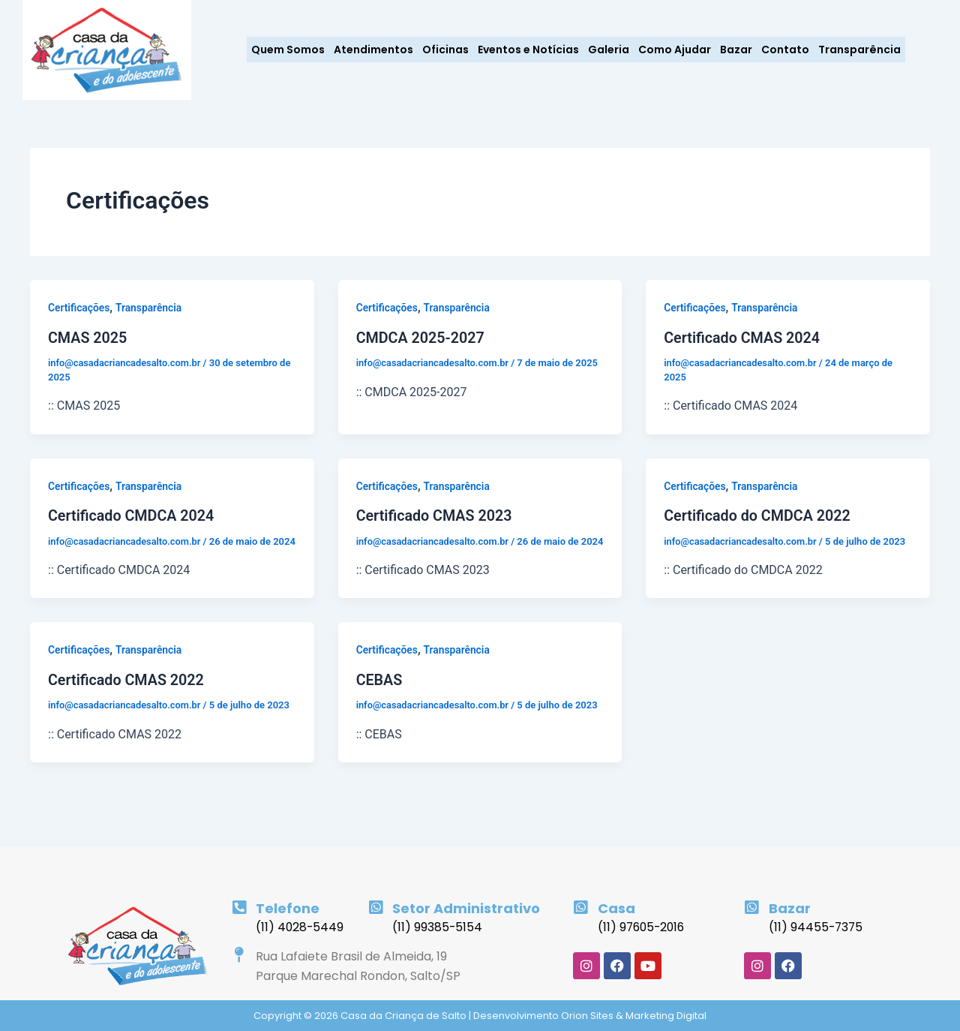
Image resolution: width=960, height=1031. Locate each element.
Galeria (608, 49)
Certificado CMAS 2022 (127, 693)
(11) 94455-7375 (817, 927)
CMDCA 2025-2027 (421, 338)
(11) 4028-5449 (300, 927)
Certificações (79, 308)
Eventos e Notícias (528, 49)
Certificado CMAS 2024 (743, 338)
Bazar (736, 49)
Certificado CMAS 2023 (435, 515)
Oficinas (445, 49)
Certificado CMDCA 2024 (132, 515)
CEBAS (380, 693)
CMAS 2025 (88, 338)
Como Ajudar (674, 49)
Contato (785, 49)
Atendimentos (373, 49)
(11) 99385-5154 (437, 927)
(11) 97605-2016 (643, 927)
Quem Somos (288, 49)
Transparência (859, 49)
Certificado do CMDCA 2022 (758, 515)
